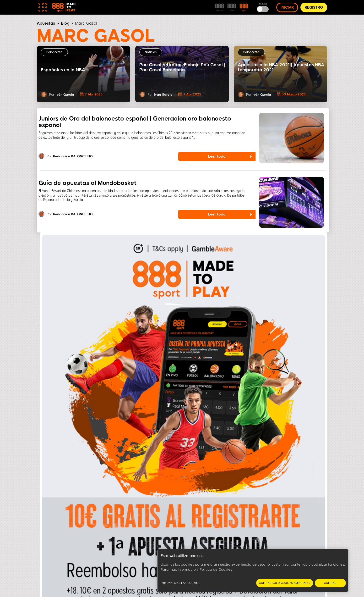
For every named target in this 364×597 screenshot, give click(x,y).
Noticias (151, 52)
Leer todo (217, 156)
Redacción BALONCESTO (73, 156)
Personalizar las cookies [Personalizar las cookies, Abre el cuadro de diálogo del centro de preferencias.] (179, 583)
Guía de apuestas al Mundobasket (87, 182)
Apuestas (46, 23)
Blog (65, 23)
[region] (252, 570)
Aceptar (330, 583)
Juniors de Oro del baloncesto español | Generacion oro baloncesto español (134, 121)
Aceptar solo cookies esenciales (284, 583)
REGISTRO (314, 7)
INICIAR (287, 7)
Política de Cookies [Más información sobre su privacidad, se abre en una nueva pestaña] (216, 570)
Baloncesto (54, 52)
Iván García (64, 94)
